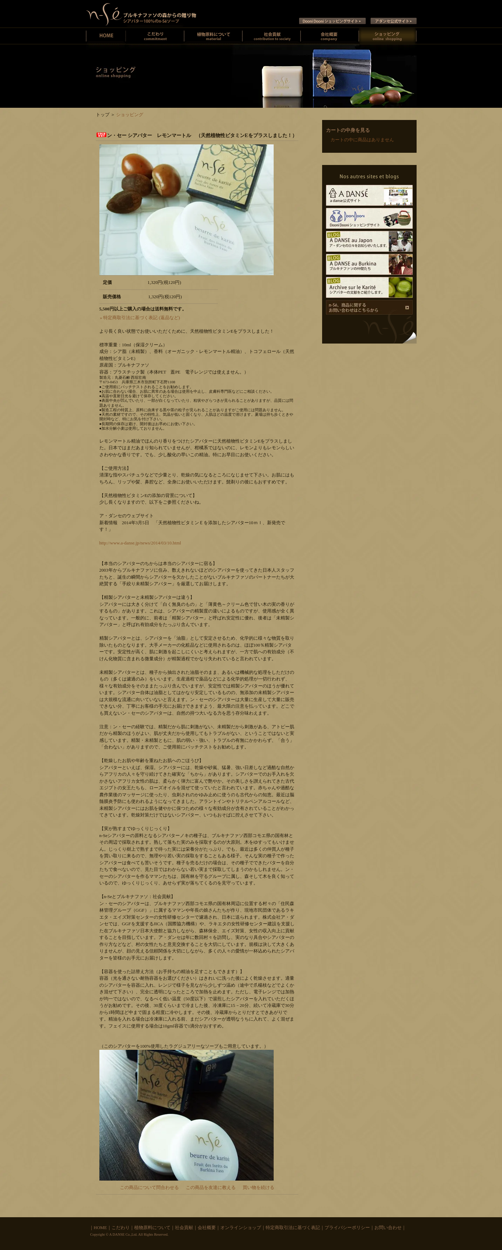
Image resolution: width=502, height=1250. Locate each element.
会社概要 (330, 36)
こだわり (121, 1227)
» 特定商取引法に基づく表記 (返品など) (140, 317)
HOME (100, 1227)
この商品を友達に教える (211, 1187)
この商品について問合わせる (149, 1187)
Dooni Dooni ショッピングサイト (332, 21)
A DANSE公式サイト (369, 195)
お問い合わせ (388, 1227)
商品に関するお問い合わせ (369, 307)
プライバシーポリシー (347, 1227)
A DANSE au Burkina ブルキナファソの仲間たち (369, 264)
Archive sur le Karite (369, 287)
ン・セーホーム (106, 36)
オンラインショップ (240, 1227)
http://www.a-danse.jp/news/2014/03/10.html (140, 542)
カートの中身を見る (348, 130)
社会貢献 (271, 36)
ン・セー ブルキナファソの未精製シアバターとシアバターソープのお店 (141, 14)
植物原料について (213, 36)
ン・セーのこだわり (155, 36)
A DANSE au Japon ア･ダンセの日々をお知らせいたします (369, 241)
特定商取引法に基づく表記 (293, 1227)
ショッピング (129, 114)
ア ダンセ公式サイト (394, 21)
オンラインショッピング (388, 36)
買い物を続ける (258, 1187)
